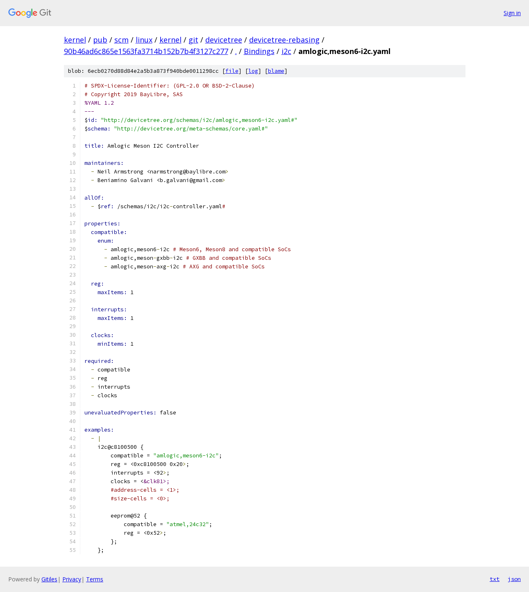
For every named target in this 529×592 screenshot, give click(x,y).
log (253, 71)
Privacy (71, 579)
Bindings (259, 51)
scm (121, 40)
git (193, 40)
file (231, 71)
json (514, 579)
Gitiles (49, 579)
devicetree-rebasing (284, 40)
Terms (94, 579)
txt (494, 579)
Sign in (512, 13)
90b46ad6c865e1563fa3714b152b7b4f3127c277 (146, 51)
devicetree (223, 40)
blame (276, 71)
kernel (75, 40)
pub (100, 40)
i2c (286, 51)
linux (144, 40)
